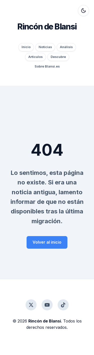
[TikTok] (63, 304)
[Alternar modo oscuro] (83, 10)
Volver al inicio (47, 242)
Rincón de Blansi (46, 26)
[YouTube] (47, 304)
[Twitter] (31, 304)
